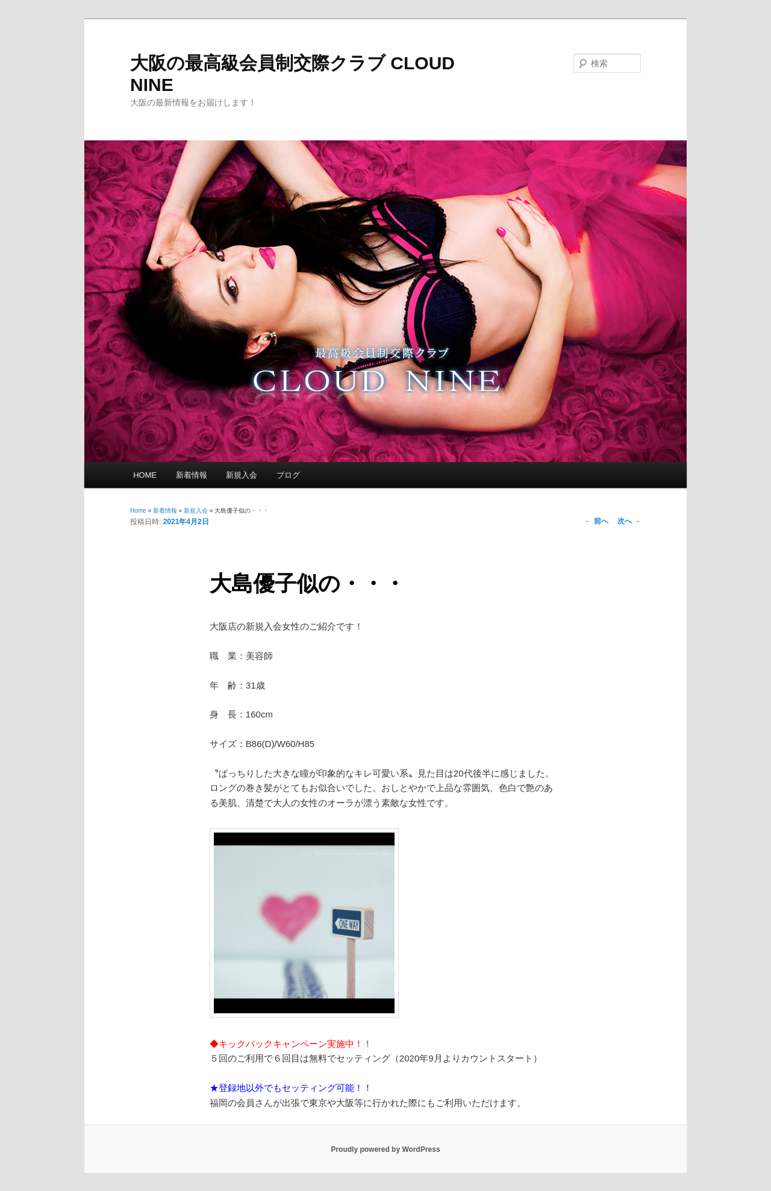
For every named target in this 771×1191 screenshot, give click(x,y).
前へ (596, 521)
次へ (629, 521)
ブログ (288, 475)
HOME (145, 475)
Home (138, 510)
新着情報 (191, 475)
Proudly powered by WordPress (385, 1149)
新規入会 (241, 475)
